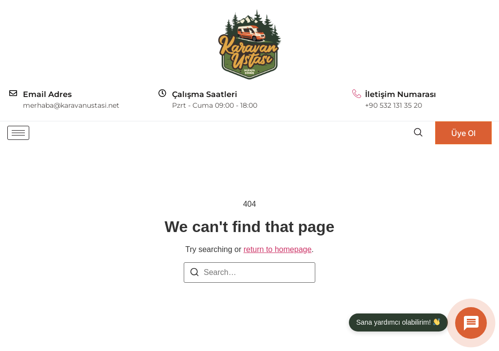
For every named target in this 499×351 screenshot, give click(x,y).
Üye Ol (463, 133)
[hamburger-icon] (18, 133)
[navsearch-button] (417, 132)
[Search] (194, 273)
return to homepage (278, 249)
